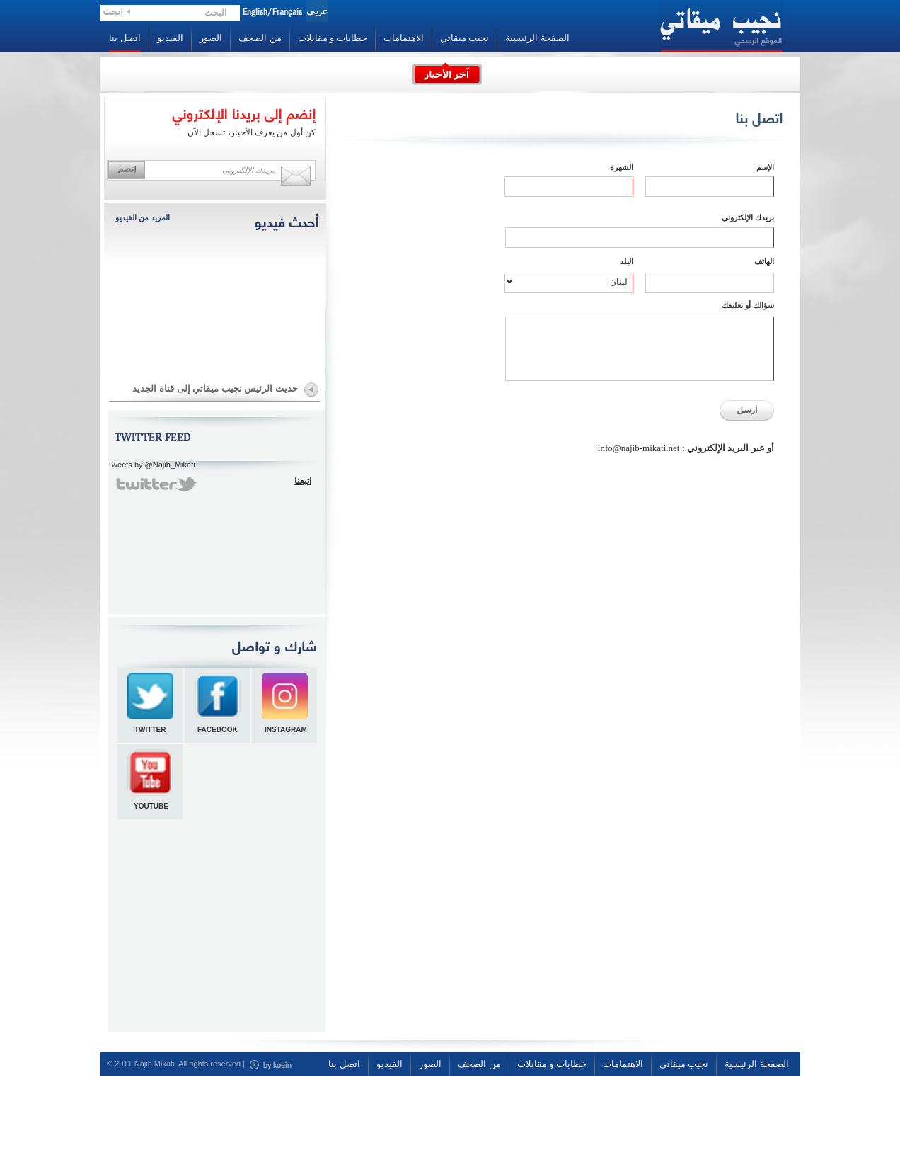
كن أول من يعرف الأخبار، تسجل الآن (252, 132)
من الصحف (260, 38)
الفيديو (170, 38)
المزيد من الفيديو (142, 217)
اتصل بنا (125, 38)
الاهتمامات (403, 38)
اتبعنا (302, 481)
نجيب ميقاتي (465, 38)
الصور (211, 38)
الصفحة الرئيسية (537, 38)
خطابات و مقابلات (332, 38)
